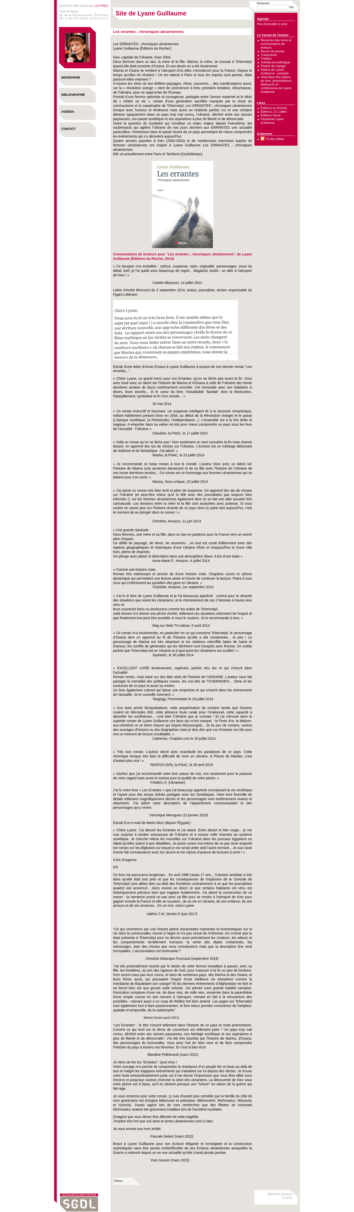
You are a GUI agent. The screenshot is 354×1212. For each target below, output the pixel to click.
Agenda (67, 111)
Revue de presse (272, 51)
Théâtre (266, 58)
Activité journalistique (275, 62)
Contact (68, 129)
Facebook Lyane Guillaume (272, 121)
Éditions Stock (270, 115)
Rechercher (263, 3)
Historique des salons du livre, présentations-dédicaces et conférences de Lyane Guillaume (276, 84)
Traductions (269, 55)
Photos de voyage (273, 66)
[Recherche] (272, 7)
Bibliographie (73, 95)
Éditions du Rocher (274, 108)
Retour (118, 1180)
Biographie (70, 77)
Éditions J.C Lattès (274, 111)
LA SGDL (287, 1198)
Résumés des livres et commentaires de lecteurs (276, 43)
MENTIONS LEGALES (280, 1194)
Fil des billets (275, 139)
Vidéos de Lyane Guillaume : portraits (275, 71)
